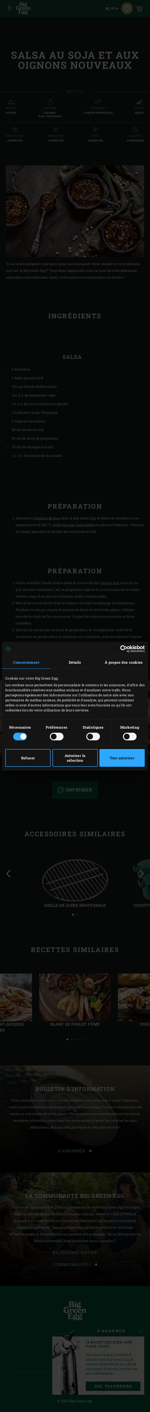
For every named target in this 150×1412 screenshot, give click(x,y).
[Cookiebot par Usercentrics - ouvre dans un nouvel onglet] (124, 648)
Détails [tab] (75, 662)
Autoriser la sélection (75, 758)
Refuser (28, 757)
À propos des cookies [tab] (124, 662)
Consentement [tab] (26, 662)
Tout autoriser (122, 757)
